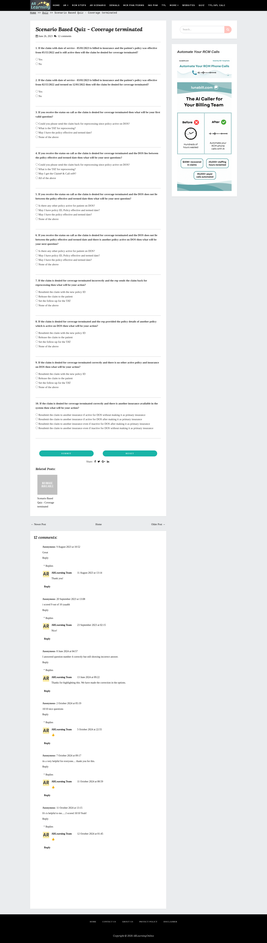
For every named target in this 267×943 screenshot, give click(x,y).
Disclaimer (170, 922)
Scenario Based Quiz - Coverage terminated (89, 29)
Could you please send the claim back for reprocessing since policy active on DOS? (83, 123)
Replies (49, 566)
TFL (164, 5)
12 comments (64, 36)
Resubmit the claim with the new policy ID (60, 292)
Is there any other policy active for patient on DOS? (65, 205)
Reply (45, 558)
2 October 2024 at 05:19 (68, 703)
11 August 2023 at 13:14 (89, 572)
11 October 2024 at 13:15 (69, 807)
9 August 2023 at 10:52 (68, 546)
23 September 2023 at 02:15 (91, 625)
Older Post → (158, 524)
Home (56, 5)
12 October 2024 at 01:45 (90, 833)
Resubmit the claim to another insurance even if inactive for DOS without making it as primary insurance (94, 428)
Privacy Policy (148, 922)
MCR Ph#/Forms (133, 5)
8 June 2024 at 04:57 (67, 651)
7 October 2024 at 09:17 (68, 755)
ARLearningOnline (143, 935)
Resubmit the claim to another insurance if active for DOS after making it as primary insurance (89, 419)
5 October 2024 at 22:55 (89, 729)
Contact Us (109, 922)
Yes (39, 59)
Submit (66, 453)
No (39, 64)
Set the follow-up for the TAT (53, 300)
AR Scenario (98, 5)
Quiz (202, 5)
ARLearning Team (62, 572)
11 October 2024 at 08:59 (90, 781)
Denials (114, 5)
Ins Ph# (153, 5)
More (174, 5)
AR (65, 5)
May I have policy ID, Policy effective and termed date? (68, 210)
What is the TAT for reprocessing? (56, 128)
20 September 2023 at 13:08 (70, 599)
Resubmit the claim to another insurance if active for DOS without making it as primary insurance (90, 414)
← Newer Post (38, 524)
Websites (188, 5)
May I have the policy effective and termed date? (64, 132)
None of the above (47, 137)
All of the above (46, 178)
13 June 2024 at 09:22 (88, 677)
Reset (130, 453)
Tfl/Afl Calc (216, 5)
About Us (127, 922)
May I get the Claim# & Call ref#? (56, 173)
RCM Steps (79, 5)
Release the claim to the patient (54, 296)
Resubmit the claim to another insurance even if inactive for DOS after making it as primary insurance (93, 423)
